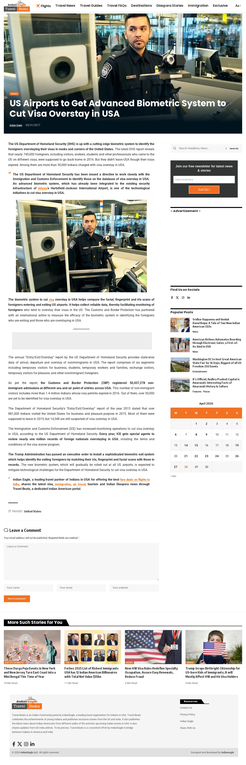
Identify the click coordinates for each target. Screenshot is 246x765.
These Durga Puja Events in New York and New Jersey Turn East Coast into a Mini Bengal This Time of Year (30, 678)
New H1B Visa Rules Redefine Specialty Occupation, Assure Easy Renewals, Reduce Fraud (151, 678)
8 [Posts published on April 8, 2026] (196, 435)
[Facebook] (172, 296)
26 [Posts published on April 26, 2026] (237, 457)
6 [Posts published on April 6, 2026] (175, 435)
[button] (237, 5)
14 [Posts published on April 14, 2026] (186, 446)
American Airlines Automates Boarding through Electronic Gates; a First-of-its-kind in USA (217, 342)
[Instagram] (183, 296)
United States (32, 511)
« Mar (173, 477)
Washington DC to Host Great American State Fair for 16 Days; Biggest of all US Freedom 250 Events (217, 362)
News (14, 94)
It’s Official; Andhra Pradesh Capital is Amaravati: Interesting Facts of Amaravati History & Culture (216, 382)
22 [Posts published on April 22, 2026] (196, 457)
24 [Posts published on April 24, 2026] (216, 457)
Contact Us (186, 713)
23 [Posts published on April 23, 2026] (206, 457)
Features (197, 391)
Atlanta (43, 188)
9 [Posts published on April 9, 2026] (206, 435)
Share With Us (187, 734)
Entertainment (200, 371)
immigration (63, 484)
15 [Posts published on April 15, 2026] (196, 446)
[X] (177, 296)
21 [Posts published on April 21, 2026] (186, 457)
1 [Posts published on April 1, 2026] (196, 424)
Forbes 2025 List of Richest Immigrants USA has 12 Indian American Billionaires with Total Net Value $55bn (91, 678)
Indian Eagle (17, 125)
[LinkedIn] (189, 296)
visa (51, 300)
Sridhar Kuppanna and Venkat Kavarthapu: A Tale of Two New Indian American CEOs (216, 321)
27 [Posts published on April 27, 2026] (175, 468)
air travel (80, 484)
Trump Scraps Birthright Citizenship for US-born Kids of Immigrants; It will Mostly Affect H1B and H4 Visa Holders (212, 678)
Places (208, 391)
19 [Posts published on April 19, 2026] (237, 446)
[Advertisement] (82, 341)
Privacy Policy (187, 720)
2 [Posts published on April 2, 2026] (206, 424)
